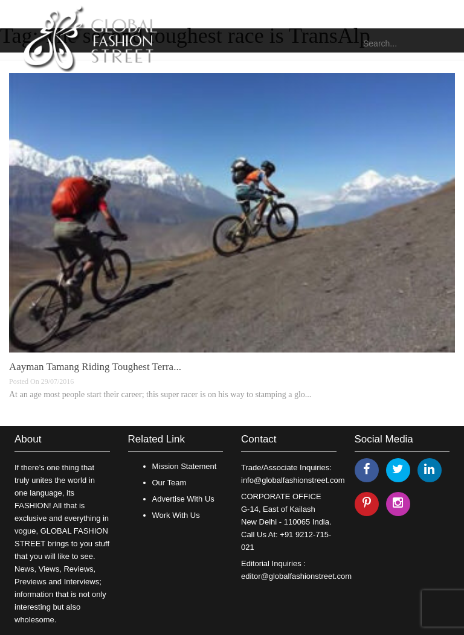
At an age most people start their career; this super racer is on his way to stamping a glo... (160, 394)
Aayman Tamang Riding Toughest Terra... (95, 366)
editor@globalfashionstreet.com (296, 576)
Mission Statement (184, 466)
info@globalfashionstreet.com (292, 480)
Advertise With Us (183, 498)
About (27, 439)
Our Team (169, 482)
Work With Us (176, 515)
